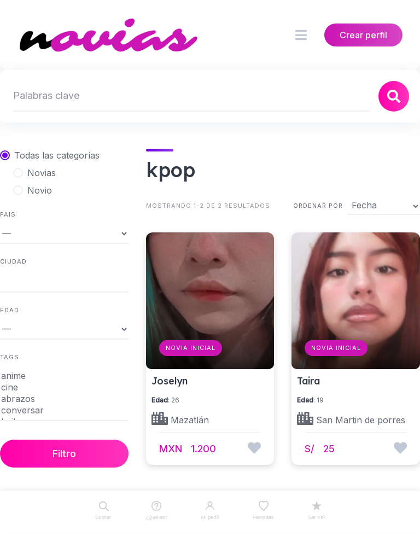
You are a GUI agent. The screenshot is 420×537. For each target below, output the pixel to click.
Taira (308, 381)
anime (64, 376)
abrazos (64, 399)
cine (64, 387)
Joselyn (169, 381)
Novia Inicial (190, 348)
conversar (64, 410)
